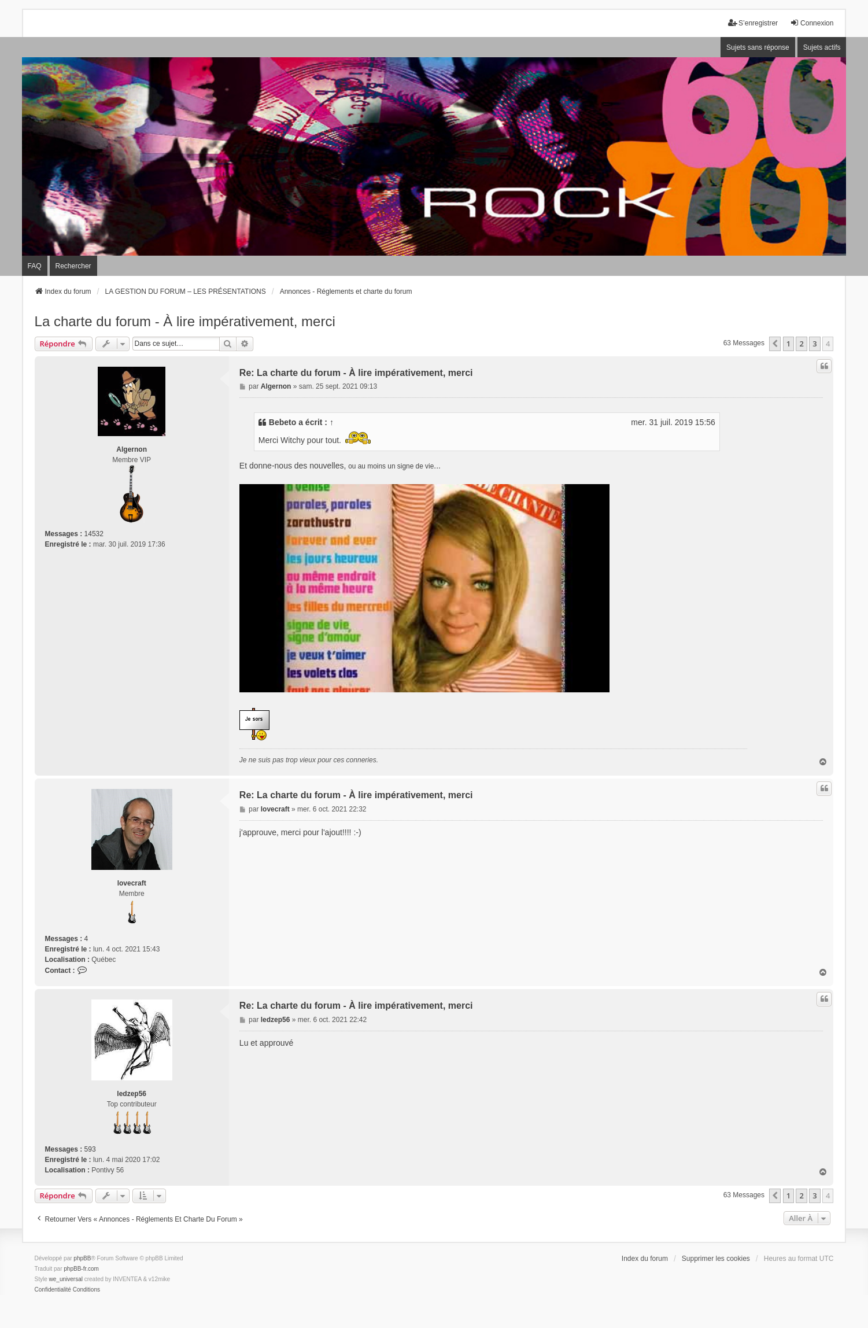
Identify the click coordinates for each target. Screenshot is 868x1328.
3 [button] (814, 343)
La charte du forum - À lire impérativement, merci (185, 321)
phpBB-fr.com (81, 1269)
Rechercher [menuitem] (73, 266)
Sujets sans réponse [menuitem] (757, 47)
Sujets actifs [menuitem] (822, 47)
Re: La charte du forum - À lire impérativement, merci (356, 373)
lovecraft (131, 883)
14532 (94, 534)
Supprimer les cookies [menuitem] (716, 1259)
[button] (775, 344)
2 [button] (801, 343)
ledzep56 (131, 1094)
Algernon (131, 449)
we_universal (66, 1279)
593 (90, 1149)
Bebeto (282, 422)
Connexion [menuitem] (811, 23)
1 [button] (788, 343)
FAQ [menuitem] (35, 266)
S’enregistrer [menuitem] (753, 23)
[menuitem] (53, 1290)
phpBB (82, 1258)
